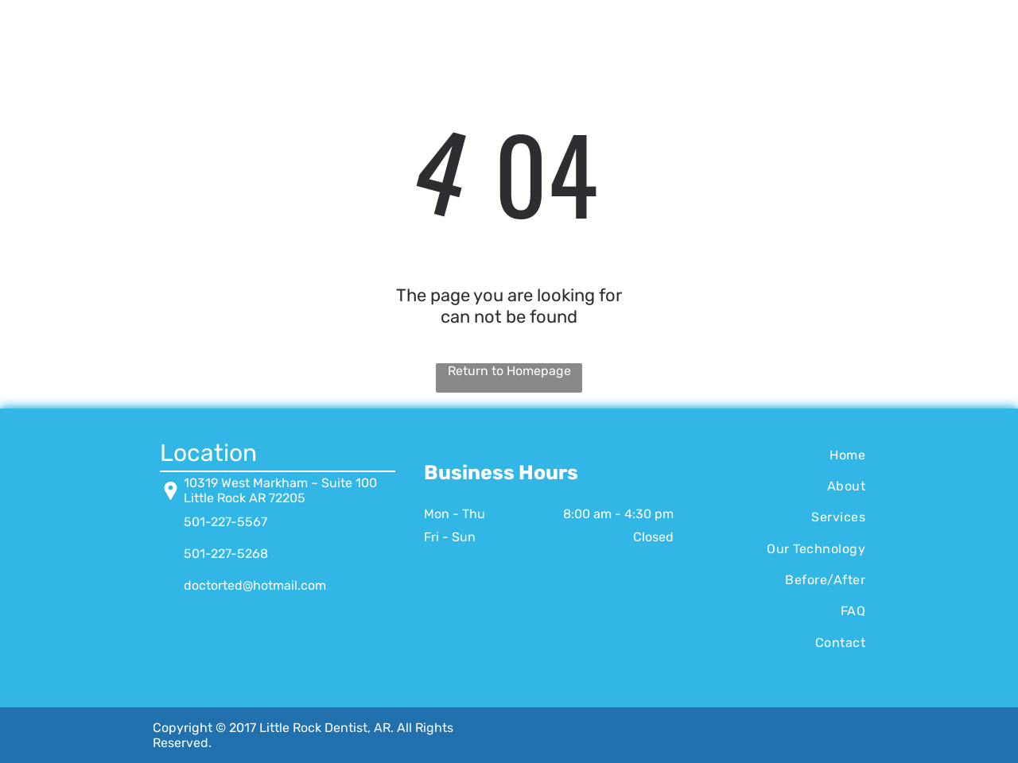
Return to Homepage (509, 370)
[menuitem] (783, 454)
